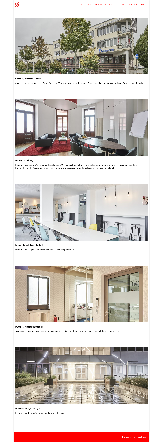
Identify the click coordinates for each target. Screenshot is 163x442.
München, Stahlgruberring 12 (28, 408)
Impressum (126, 437)
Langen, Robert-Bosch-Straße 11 (29, 245)
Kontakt (144, 4)
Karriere (133, 4)
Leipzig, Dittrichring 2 (24, 160)
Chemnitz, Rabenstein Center (28, 78)
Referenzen (121, 4)
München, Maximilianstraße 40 (29, 326)
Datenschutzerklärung (139, 437)
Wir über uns (85, 4)
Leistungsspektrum (103, 4)
